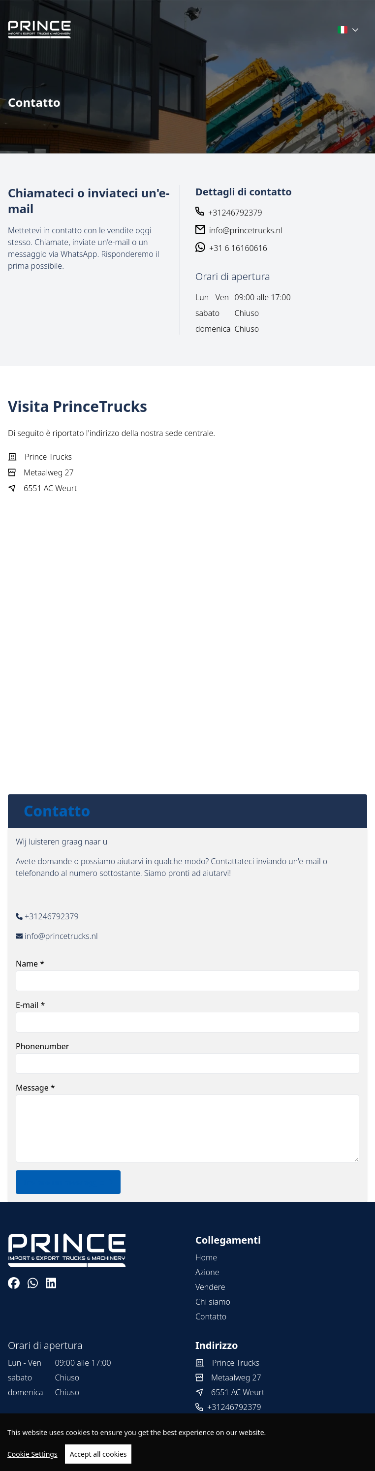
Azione (207, 1272)
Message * (187, 1122)
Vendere (210, 1287)
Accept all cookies (98, 1454)
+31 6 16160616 (238, 248)
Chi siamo (212, 1301)
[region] (187, 1442)
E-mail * (187, 1016)
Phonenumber (187, 1057)
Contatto (210, 1316)
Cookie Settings (32, 1454)
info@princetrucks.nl (245, 230)
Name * (187, 974)
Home (206, 1257)
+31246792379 (235, 212)
